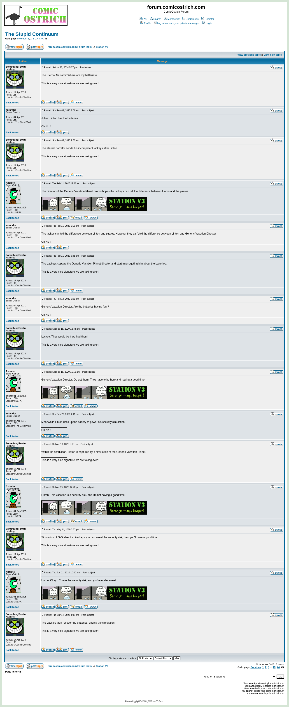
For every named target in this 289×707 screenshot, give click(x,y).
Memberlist (172, 19)
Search (155, 19)
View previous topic (249, 54)
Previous (21, 38)
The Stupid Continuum (31, 34)
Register (207, 19)
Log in (207, 23)
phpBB (138, 701)
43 (38, 38)
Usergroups (190, 19)
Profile (145, 23)
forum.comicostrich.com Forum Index (70, 47)
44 (42, 38)
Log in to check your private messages (177, 23)
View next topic (273, 54)
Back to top (12, 102)
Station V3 (102, 47)
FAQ (143, 19)
